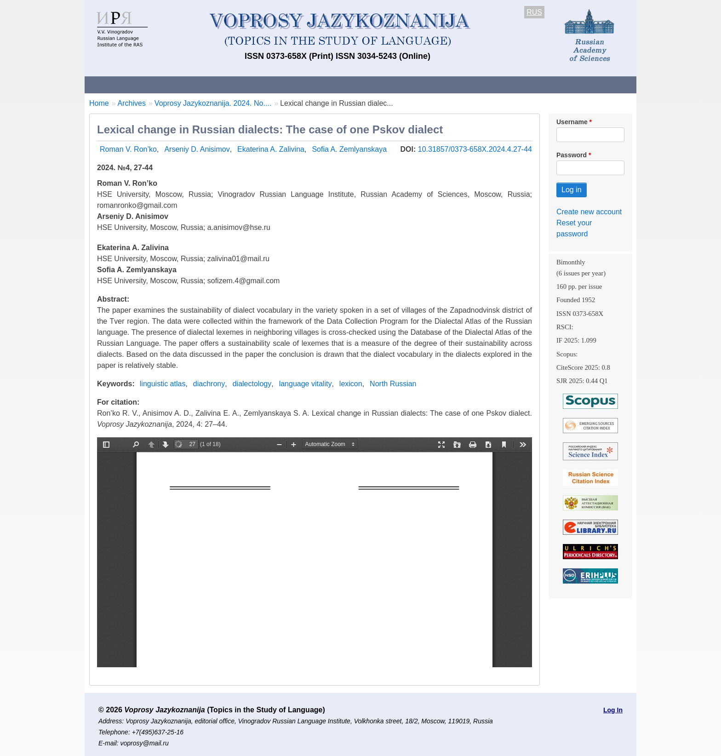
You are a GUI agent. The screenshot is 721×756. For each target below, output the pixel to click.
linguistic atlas (163, 384)
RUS (534, 12)
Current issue (343, 84)
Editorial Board (517, 84)
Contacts (184, 84)
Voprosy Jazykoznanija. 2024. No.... (212, 103)
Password (571, 155)
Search (571, 84)
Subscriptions (452, 84)
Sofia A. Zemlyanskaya (349, 149)
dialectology (252, 384)
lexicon (350, 384)
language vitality (305, 384)
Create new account (589, 212)
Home (99, 103)
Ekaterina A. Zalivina (270, 149)
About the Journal (122, 84)
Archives (397, 84)
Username (572, 122)
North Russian (393, 384)
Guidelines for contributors (260, 84)
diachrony (209, 384)
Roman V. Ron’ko (128, 149)
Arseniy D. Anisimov (196, 149)
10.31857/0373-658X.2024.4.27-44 (475, 149)
